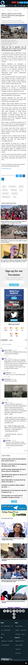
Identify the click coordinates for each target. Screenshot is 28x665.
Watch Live (4, 641)
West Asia (13, 190)
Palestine (9, 10)
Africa (2, 634)
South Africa (12, 186)
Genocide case (6, 196)
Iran (2, 626)
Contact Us (18, 653)
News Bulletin (19, 626)
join (14, 196)
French (21, 2)
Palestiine (14, 193)
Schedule (10, 641)
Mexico (16, 10)
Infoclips (17, 634)
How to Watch (19, 645)
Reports (17, 630)
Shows (23, 634)
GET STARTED (14, 284)
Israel (4, 186)
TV (1, 637)
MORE (14, 501)
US (12, 626)
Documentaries (5, 645)
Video (16, 622)
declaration (5, 193)
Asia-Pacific (7, 630)
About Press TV (19, 641)
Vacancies (18, 649)
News (3, 10)
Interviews (23, 630)
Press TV (17, 637)
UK (2, 630)
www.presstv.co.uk (6, 168)
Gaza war (5, 190)
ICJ (21, 190)
